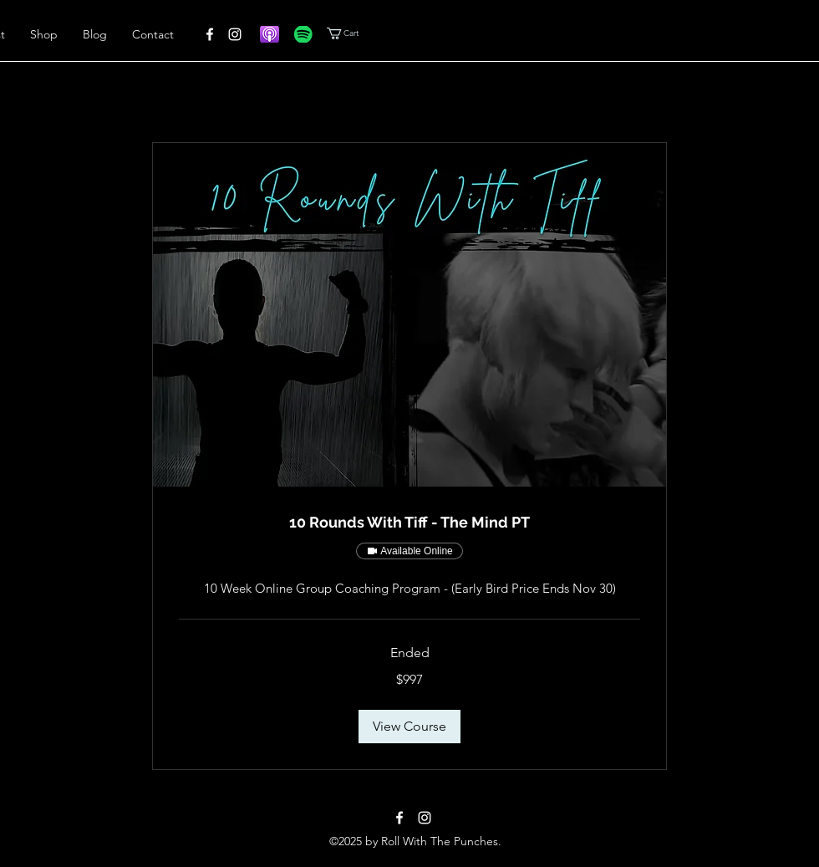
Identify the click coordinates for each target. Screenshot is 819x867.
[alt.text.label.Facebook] (209, 34)
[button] (368, 33)
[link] (409, 523)
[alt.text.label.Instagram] (234, 34)
